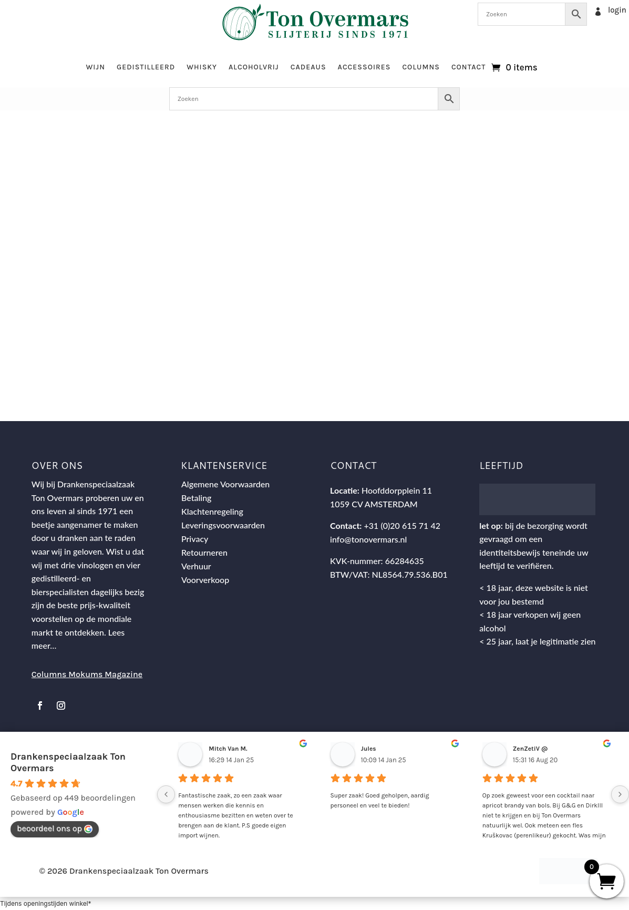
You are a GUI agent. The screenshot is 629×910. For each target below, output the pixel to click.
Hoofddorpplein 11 (397, 490)
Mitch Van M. (228, 748)
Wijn (95, 67)
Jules (368, 748)
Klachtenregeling (212, 511)
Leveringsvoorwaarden (223, 525)
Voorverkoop (205, 580)
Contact (468, 67)
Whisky (202, 67)
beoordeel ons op (54, 828)
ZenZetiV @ (530, 748)
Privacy (194, 539)
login (617, 10)
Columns (420, 67)
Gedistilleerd (146, 67)
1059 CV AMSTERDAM (374, 504)
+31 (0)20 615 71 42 (402, 525)
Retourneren (204, 552)
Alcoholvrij (254, 67)
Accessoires (364, 67)
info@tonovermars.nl (368, 539)
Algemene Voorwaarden (225, 484)
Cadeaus (308, 67)
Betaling (196, 498)
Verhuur (196, 566)
